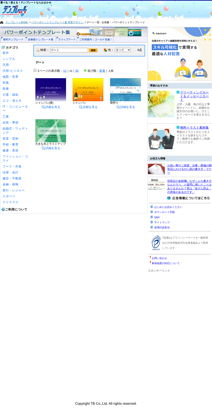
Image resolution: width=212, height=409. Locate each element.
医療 (6, 88)
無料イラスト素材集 (194, 127)
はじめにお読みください (168, 207)
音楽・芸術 (11, 138)
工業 (6, 116)
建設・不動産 (12, 178)
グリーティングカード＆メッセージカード (194, 96)
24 (70, 71)
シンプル (9, 58)
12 (64, 70)
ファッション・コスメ (15, 158)
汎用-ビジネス (13, 70)
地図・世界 (11, 76)
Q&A (157, 217)
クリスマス (11, 202)
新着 (102, 70)
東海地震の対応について (166, 263)
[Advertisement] (91, 11)
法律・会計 (11, 172)
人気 (110, 71)
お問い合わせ (159, 258)
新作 (6, 53)
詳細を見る (51, 107)
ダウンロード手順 (164, 212)
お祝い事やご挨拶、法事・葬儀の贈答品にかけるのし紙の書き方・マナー (189, 169)
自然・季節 (11, 122)
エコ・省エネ (12, 100)
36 (77, 70)
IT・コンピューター (15, 108)
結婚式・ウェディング (15, 130)
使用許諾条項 (162, 227)
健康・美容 (11, 150)
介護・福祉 (11, 94)
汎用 (6, 64)
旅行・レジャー (14, 190)
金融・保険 (11, 184)
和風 (6, 82)
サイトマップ (162, 222)
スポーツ (9, 196)
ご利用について (16, 209)
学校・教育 (11, 144)
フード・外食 (12, 166)
